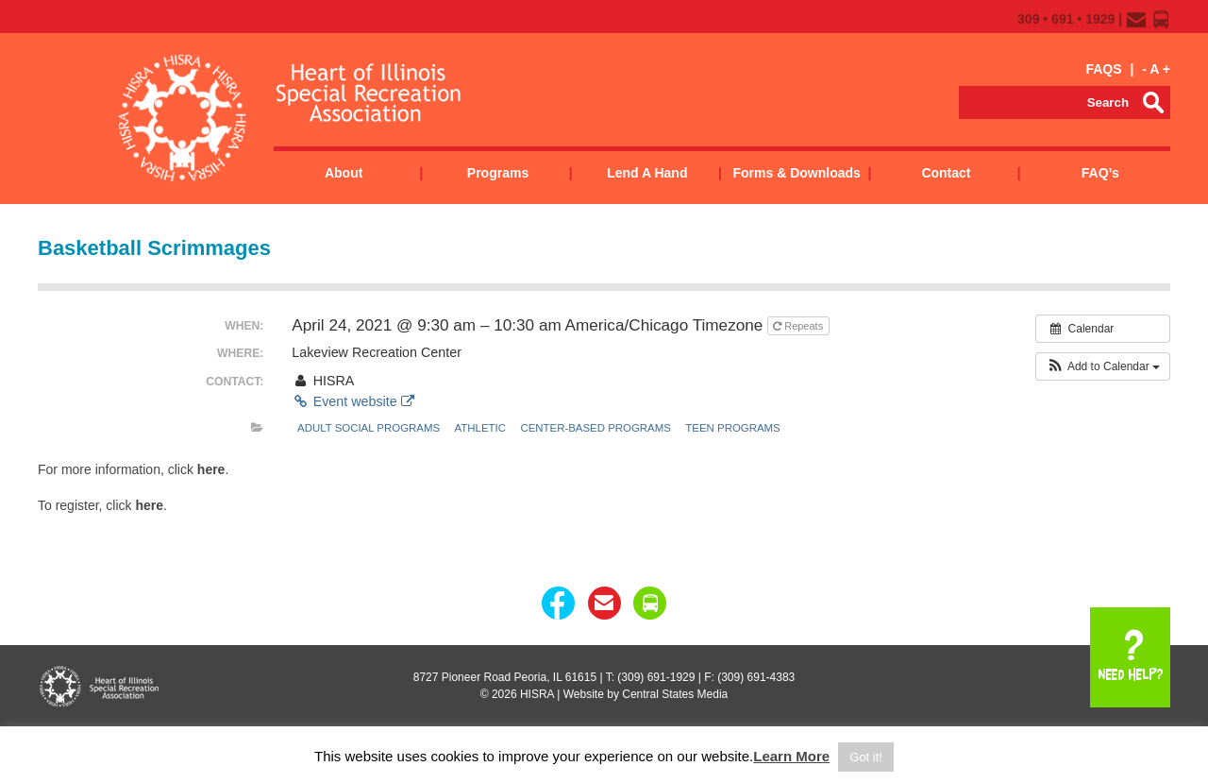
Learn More (791, 756)
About (343, 172)
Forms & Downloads (796, 172)
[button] (1102, 366)
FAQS (1103, 69)
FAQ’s (1100, 172)
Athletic (480, 428)
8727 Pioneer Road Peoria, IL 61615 (504, 677)
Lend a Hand (647, 172)
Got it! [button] (865, 757)
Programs (497, 172)
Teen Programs (732, 428)
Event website (352, 401)
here (211, 469)
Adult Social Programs (368, 428)
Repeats (799, 326)
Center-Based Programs (595, 428)
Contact (945, 172)
